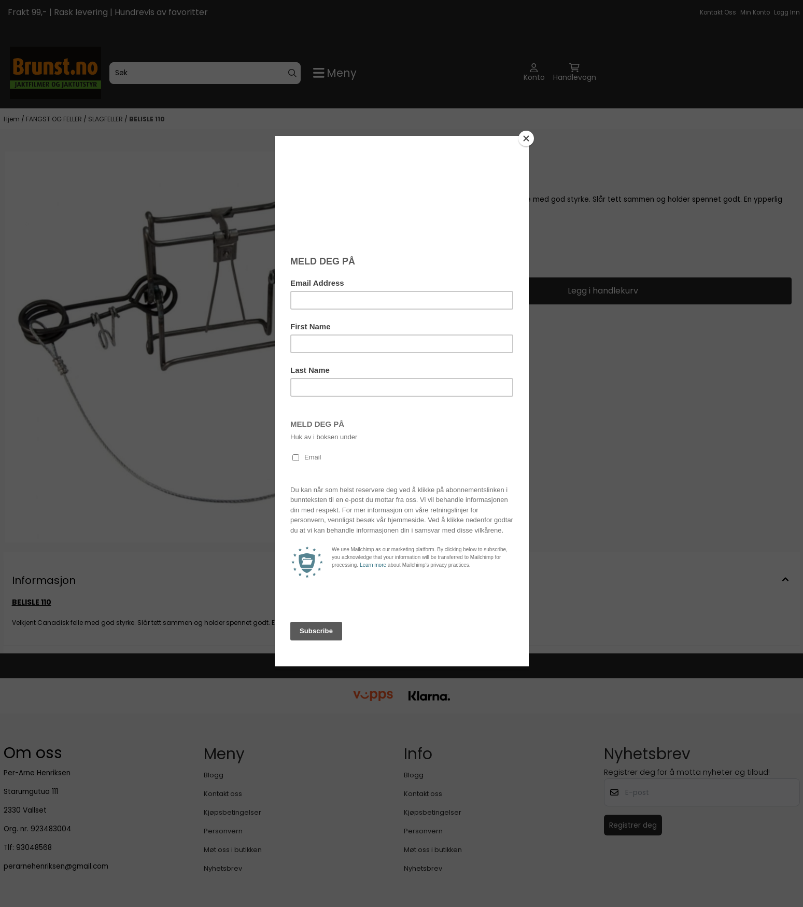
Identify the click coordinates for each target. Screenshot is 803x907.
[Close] (526, 138)
